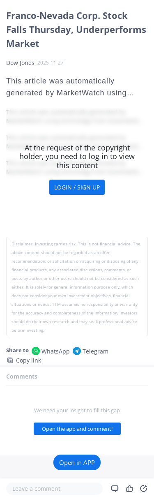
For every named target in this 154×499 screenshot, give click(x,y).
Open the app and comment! (77, 429)
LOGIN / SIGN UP (77, 187)
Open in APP (77, 462)
